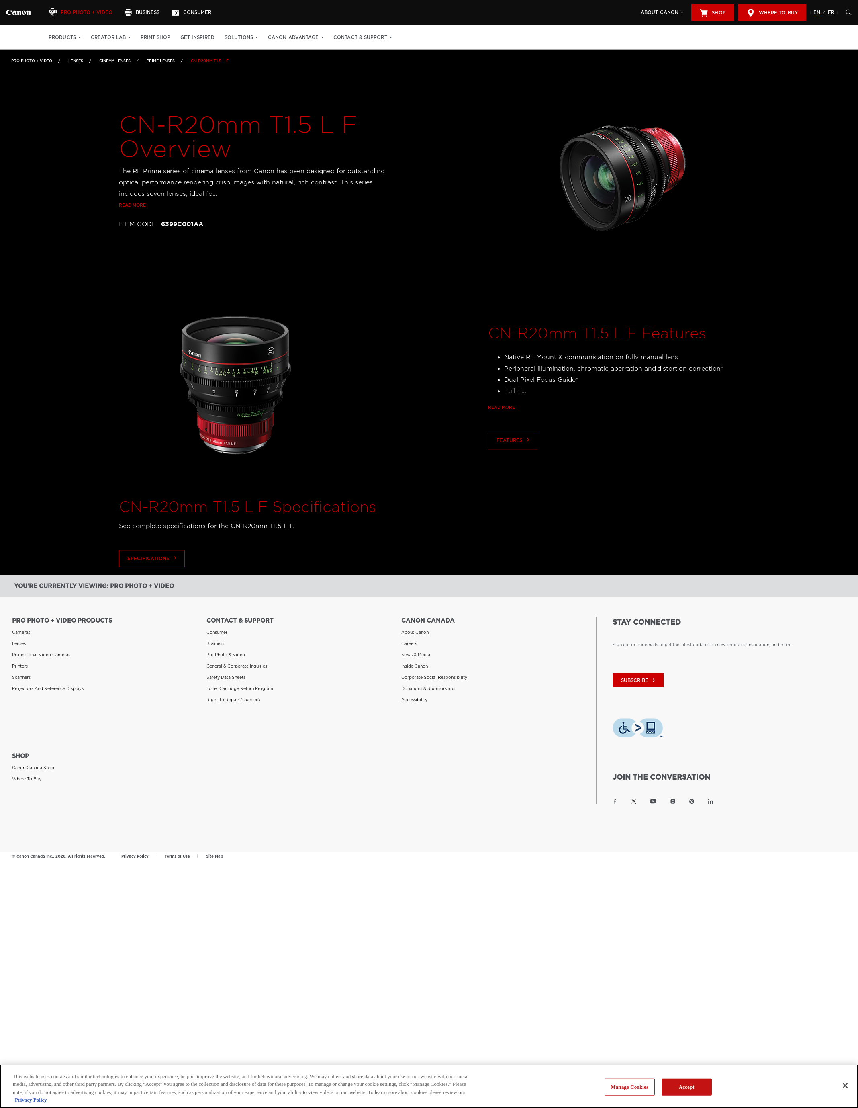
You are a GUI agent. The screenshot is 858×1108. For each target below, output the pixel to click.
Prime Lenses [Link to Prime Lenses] (161, 61)
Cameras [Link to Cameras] (21, 631)
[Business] (143, 12)
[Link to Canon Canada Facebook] (615, 801)
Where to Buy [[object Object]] (772, 12)
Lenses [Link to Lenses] (75, 61)
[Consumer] (192, 12)
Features (513, 464)
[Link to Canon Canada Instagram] (672, 801)
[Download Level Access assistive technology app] (638, 729)
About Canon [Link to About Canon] (415, 631)
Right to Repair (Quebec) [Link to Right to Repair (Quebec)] (233, 699)
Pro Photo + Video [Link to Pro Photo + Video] (31, 61)
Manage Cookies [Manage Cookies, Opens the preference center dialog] (629, 1092)
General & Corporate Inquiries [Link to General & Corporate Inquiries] (236, 665)
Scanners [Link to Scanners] (21, 676)
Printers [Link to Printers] (20, 665)
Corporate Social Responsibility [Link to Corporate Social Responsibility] (434, 676)
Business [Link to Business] (215, 643)
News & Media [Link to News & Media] (415, 654)
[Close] (845, 1091)
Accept (687, 1092)
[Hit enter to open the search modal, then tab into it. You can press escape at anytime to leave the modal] (847, 12)
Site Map (214, 856)
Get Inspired (197, 37)
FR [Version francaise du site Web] (831, 12)
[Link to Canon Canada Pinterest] (691, 801)
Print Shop (155, 37)
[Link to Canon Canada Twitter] (633, 801)
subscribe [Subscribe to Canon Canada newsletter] (639, 680)
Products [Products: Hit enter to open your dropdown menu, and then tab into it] (62, 37)
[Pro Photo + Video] (81, 12)
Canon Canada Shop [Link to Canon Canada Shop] (33, 767)
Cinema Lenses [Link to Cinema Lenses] (115, 61)
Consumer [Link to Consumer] (216, 631)
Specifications (152, 582)
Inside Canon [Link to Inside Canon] (414, 665)
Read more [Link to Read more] (132, 205)
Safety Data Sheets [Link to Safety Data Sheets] (225, 676)
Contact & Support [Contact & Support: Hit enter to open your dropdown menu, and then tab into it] (360, 37)
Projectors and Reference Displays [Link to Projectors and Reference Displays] (48, 688)
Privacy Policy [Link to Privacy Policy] (135, 856)
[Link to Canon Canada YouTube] (653, 801)
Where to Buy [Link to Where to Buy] (26, 778)
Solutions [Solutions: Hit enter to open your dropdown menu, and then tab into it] (239, 37)
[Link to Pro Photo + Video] (18, 12)
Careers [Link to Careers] (409, 643)
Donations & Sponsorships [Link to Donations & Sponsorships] (428, 688)
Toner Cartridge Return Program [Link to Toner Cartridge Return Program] (239, 688)
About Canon (659, 12)
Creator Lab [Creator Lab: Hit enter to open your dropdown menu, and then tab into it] (108, 37)
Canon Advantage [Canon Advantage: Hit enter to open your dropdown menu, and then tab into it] (293, 37)
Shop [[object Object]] (712, 12)
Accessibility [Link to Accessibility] (414, 699)
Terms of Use (177, 856)
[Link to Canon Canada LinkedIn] (710, 801)
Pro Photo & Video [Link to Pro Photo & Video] (225, 654)
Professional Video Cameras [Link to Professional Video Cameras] (41, 654)
